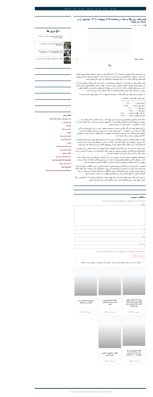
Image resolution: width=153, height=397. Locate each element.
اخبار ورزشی (75, 8)
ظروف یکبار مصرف (51, 136)
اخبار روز (91, 8)
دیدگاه (129, 204)
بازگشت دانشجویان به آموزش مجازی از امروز (35, 58)
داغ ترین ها (39, 30)
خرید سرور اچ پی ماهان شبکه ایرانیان (46, 118)
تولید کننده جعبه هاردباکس (49, 146)
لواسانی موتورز (52, 153)
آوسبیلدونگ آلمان (52, 167)
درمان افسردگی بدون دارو (49, 156)
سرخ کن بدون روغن (51, 163)
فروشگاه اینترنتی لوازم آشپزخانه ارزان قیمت (44, 170)
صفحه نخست (98, 8)
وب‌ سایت (128, 244)
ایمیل (129, 236)
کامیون (55, 132)
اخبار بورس (84, 8)
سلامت (61, 8)
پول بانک (54, 125)
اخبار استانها (54, 8)
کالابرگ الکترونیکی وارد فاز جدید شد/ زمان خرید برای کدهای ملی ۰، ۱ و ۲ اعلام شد (36, 51)
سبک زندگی (67, 8)
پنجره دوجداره (53, 122)
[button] (63, 59)
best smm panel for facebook (47, 160)
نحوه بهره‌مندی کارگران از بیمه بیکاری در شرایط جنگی (37, 44)
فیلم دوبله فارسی (52, 139)
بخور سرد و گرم (52, 129)
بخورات (55, 143)
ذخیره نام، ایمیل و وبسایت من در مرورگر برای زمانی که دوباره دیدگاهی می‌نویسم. (105, 251)
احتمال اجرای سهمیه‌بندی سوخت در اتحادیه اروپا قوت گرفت (36, 36)
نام (130, 228)
